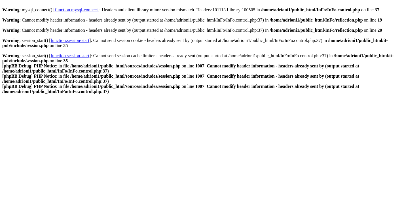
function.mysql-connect (76, 9)
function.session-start (70, 40)
